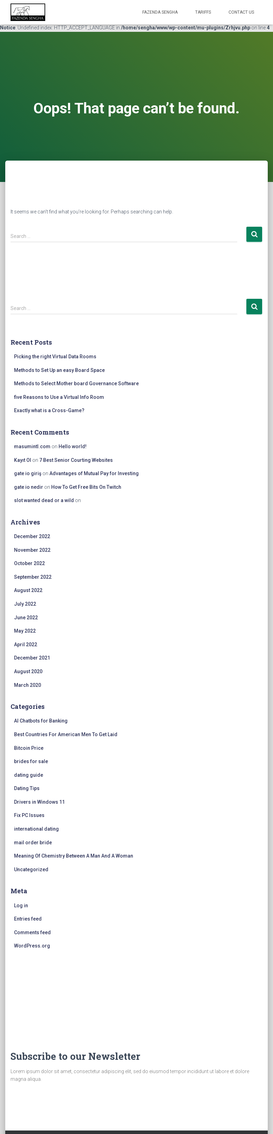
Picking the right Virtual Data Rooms (55, 356)
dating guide (28, 775)
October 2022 (29, 563)
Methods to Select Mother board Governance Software (76, 383)
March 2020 (27, 685)
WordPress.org (32, 946)
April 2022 (25, 644)
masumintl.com (32, 446)
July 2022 (25, 604)
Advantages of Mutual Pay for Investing (94, 473)
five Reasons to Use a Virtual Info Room (59, 397)
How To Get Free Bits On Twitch (86, 487)
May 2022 (25, 631)
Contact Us (241, 12)
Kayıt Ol (22, 460)
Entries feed (28, 919)
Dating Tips (27, 788)
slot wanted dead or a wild (44, 500)
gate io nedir (28, 487)
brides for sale (31, 761)
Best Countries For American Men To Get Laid (65, 734)
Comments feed (32, 932)
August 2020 (28, 671)
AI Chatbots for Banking (41, 721)
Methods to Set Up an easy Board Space (59, 370)
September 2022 (33, 577)
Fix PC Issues (29, 815)
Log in (21, 905)
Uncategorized (31, 869)
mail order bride (33, 842)
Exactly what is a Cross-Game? (49, 410)
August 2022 (28, 590)
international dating (36, 829)
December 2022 (32, 536)
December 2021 (32, 658)
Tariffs (203, 12)
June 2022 (26, 617)
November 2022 (32, 550)
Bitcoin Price (28, 748)
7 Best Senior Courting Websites (76, 460)
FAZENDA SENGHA (160, 12)
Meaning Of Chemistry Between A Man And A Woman (73, 856)
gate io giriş (27, 473)
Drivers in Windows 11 (39, 802)
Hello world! (73, 446)
